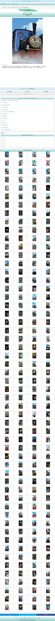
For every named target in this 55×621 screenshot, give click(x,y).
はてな (9, 614)
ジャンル (8, 3)
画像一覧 (27, 91)
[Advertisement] (27, 78)
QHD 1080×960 (4, 113)
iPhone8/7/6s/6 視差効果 (6, 129)
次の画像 (46, 91)
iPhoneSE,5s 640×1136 (6, 104)
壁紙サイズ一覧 (15, 3)
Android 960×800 (5, 109)
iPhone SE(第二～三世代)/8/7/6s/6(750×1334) (10, 100)
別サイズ (3, 95)
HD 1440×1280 (4, 118)
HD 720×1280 (4, 122)
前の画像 (9, 91)
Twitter (27, 614)
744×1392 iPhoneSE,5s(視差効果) (8, 111)
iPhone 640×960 (5, 125)
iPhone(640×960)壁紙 (27, 14)
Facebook (45, 614)
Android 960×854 (5, 127)
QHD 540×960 (4, 116)
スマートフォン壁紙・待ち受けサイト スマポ (27, 618)
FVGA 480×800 (4, 107)
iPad (2, 120)
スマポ (3, 3)
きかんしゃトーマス (27, 12)
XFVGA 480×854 (5, 102)
